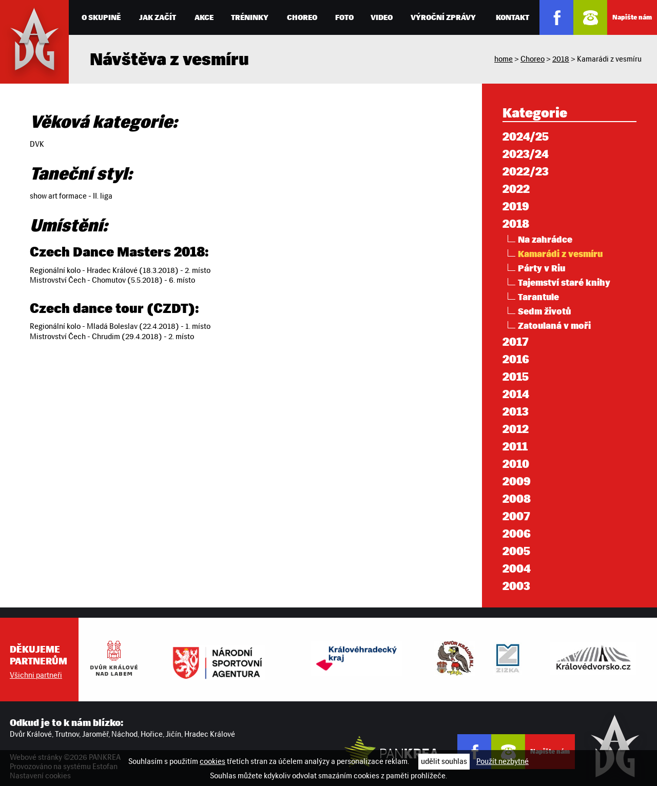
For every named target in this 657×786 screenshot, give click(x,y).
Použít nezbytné (502, 761)
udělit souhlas (444, 761)
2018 (560, 59)
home (503, 59)
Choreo (532, 59)
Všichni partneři (36, 675)
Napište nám (632, 17)
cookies (212, 761)
